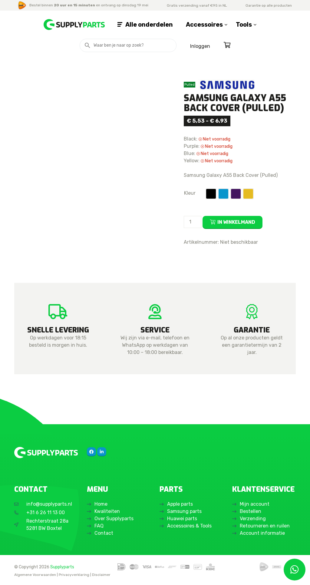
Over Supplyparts (114, 518)
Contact (103, 533)
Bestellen (250, 511)
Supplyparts (62, 566)
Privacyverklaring (74, 575)
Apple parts (180, 504)
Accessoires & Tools (189, 526)
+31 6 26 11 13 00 (45, 512)
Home (100, 504)
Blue (223, 194)
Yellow (248, 194)
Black (211, 194)
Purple (236, 194)
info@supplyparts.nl (49, 504)
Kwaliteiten (107, 511)
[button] (211, 193)
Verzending (253, 518)
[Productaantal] (192, 222)
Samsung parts (184, 511)
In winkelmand (236, 222)
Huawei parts (182, 518)
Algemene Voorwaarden (35, 575)
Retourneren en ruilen (265, 526)
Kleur (190, 193)
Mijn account (254, 504)
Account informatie (262, 533)
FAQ (99, 526)
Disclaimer (101, 575)
